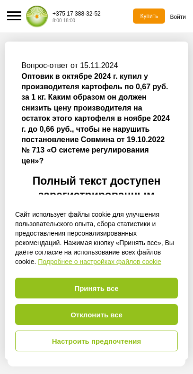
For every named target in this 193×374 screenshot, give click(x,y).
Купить (149, 16)
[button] (14, 15)
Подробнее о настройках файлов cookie (99, 261)
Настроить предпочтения (96, 341)
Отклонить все (96, 315)
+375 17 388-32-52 (77, 13)
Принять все (96, 288)
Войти (178, 17)
